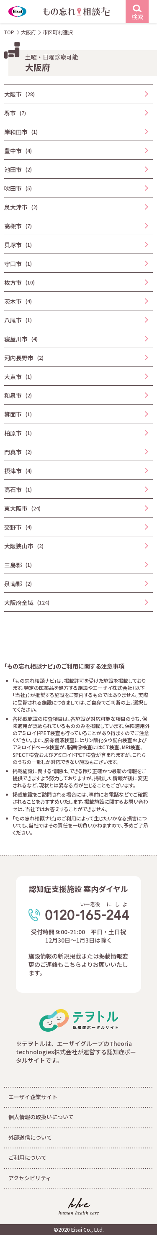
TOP (9, 32)
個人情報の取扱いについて (41, 1117)
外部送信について (30, 1137)
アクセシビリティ (29, 1178)
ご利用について (27, 1157)
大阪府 (28, 32)
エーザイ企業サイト (32, 1097)
